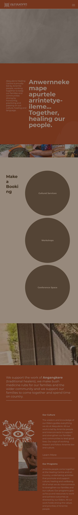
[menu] (73, 5)
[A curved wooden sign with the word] (58, 150)
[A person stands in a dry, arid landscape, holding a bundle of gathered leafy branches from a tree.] (71, 150)
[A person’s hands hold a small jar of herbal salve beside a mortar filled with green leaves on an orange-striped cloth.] (26, 150)
